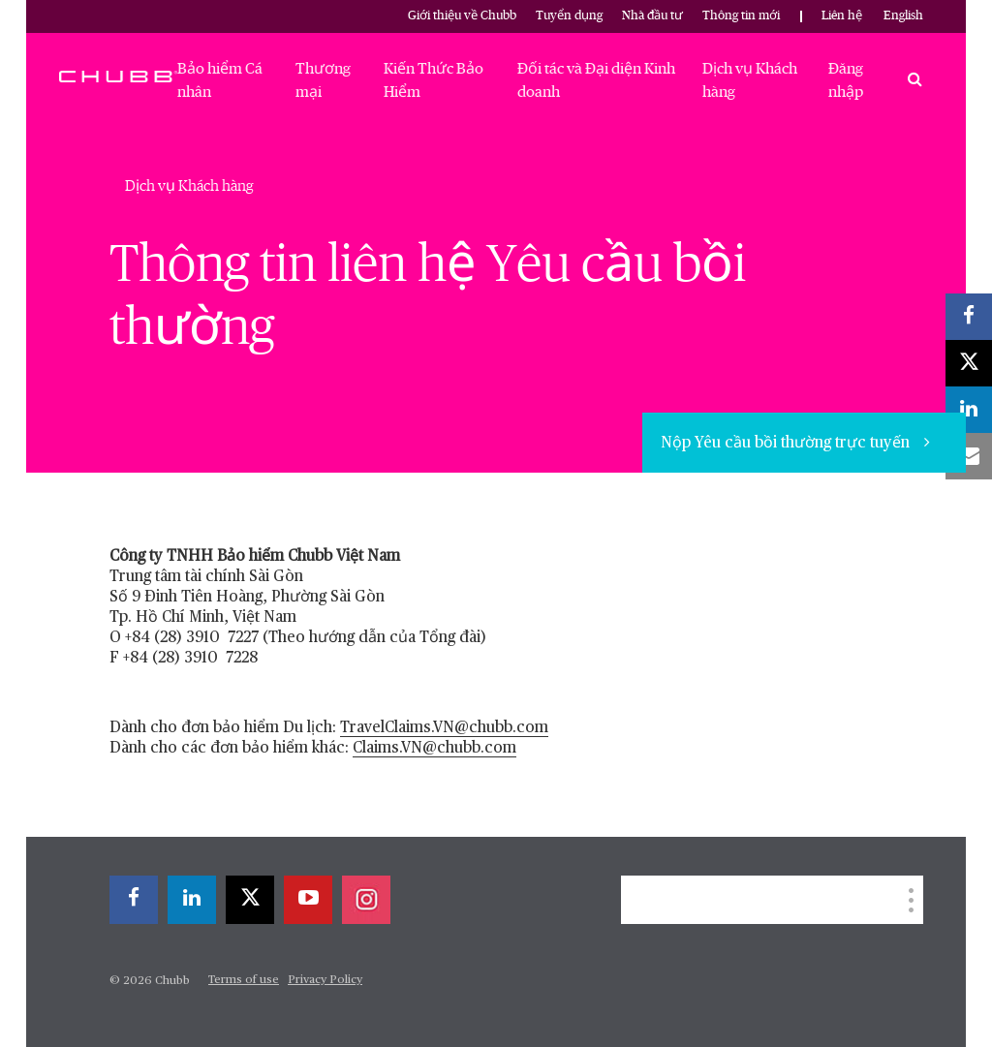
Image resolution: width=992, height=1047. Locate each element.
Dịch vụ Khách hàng (749, 80)
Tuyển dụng (569, 16)
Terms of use (243, 980)
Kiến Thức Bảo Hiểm (433, 80)
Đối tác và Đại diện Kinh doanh (596, 80)
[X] (250, 900)
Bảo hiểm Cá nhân (220, 80)
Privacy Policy (325, 980)
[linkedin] (192, 900)
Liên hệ (842, 16)
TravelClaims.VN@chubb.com (444, 728)
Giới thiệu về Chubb (462, 16)
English (903, 16)
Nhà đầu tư (652, 16)
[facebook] (133, 900)
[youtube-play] (308, 900)
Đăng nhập (845, 80)
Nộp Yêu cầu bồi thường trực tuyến (787, 443)
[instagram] (366, 900)
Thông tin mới (741, 16)
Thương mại (323, 80)
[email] (969, 456)
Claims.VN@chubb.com (434, 748)
